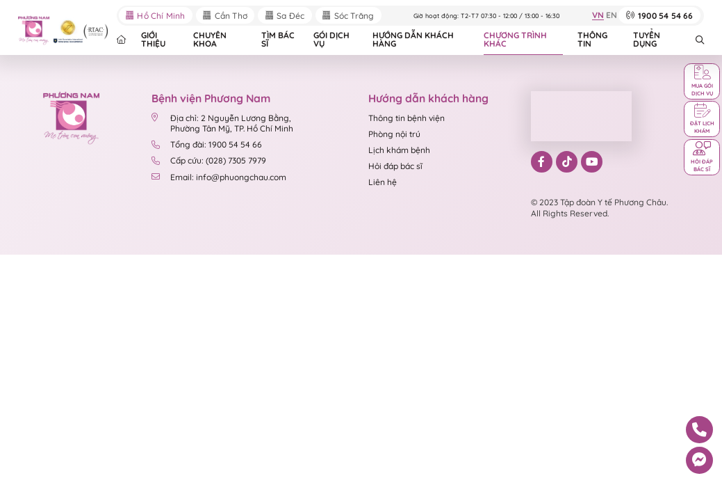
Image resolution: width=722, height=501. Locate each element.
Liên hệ (382, 182)
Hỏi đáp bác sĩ (395, 166)
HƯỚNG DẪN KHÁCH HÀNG (413, 39)
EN (611, 15)
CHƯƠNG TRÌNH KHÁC (515, 39)
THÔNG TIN (592, 39)
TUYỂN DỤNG (646, 39)
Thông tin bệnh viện (406, 118)
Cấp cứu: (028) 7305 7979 (208, 160)
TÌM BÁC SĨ (278, 39)
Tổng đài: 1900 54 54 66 (206, 144)
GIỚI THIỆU (153, 39)
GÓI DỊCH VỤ (331, 39)
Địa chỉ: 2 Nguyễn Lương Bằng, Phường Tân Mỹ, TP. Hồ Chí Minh (222, 123)
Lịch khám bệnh (399, 150)
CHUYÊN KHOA (210, 39)
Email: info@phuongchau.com (218, 177)
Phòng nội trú (394, 134)
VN (598, 15)
